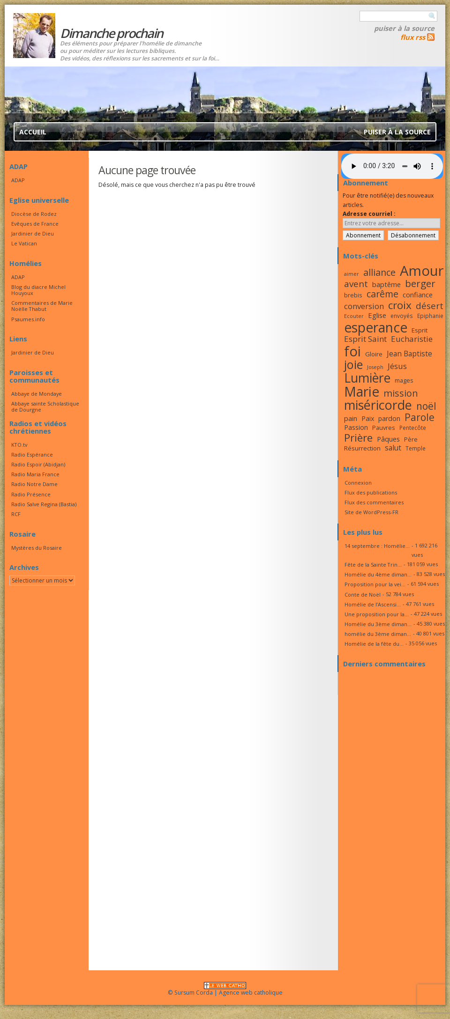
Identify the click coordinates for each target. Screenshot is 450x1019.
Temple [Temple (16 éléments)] (415, 448)
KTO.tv (19, 444)
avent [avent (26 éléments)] (356, 283)
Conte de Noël (363, 594)
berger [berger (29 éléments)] (420, 283)
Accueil (32, 131)
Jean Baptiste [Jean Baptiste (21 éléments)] (409, 353)
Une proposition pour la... (377, 614)
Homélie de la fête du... (374, 643)
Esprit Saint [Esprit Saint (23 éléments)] (365, 338)
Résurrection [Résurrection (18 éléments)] (362, 448)
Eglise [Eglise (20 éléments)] (377, 315)
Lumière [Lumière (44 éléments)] (367, 377)
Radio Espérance (32, 454)
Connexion (358, 482)
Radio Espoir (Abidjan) (38, 464)
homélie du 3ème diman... (378, 633)
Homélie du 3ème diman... (378, 624)
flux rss (412, 37)
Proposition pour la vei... (375, 584)
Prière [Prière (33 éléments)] (358, 437)
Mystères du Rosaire (36, 547)
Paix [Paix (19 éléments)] (367, 418)
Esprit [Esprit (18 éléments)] (420, 330)
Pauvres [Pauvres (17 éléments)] (383, 427)
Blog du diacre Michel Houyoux (38, 289)
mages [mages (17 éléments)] (404, 380)
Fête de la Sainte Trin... (373, 564)
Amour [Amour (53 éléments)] (422, 270)
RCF (16, 513)
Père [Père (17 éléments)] (411, 439)
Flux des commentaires (374, 502)
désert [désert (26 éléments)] (429, 305)
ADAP (18, 180)
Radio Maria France (35, 474)
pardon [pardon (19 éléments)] (389, 418)
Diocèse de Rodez (34, 213)
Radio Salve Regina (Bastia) (43, 504)
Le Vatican (24, 243)
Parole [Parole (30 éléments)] (420, 417)
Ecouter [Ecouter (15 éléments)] (354, 316)
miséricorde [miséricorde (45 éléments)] (378, 405)
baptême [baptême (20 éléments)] (386, 284)
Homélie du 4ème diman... (378, 574)
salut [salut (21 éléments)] (393, 448)
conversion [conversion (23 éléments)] (364, 306)
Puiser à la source (404, 28)
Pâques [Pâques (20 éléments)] (388, 438)
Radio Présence (31, 494)
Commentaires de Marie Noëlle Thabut (42, 305)
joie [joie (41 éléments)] (353, 364)
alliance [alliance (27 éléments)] (379, 272)
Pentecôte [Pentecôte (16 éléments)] (412, 427)
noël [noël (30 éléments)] (426, 406)
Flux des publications (371, 492)
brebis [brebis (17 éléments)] (353, 295)
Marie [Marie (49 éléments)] (361, 391)
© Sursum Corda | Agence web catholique (225, 990)
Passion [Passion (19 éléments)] (356, 427)
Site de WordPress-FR (371, 512)
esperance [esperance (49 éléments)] (375, 327)
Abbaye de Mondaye (36, 393)
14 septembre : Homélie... (377, 545)
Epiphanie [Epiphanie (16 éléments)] (430, 315)
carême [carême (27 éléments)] (382, 294)
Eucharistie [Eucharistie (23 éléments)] (412, 338)
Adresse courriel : (369, 214)
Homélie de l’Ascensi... (373, 604)
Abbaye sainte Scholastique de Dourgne (45, 406)
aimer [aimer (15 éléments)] (351, 274)
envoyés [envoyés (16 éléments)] (401, 315)
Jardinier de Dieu (32, 233)
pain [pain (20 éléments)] (350, 418)
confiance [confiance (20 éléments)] (418, 294)
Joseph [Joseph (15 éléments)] (375, 367)
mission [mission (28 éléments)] (400, 393)
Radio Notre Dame (34, 483)
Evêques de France (35, 223)
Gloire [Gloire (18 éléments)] (373, 354)
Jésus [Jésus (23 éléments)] (397, 366)
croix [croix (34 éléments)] (400, 305)
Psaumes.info (28, 319)
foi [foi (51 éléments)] (352, 351)
